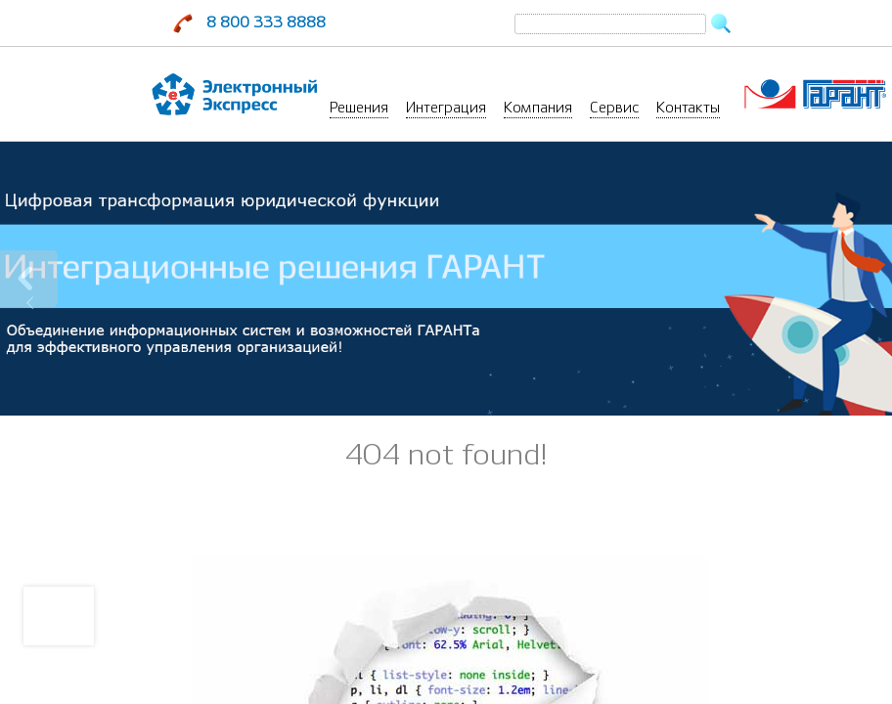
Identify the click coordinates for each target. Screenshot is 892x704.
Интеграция (446, 107)
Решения (359, 107)
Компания (538, 107)
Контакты (688, 107)
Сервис (614, 107)
